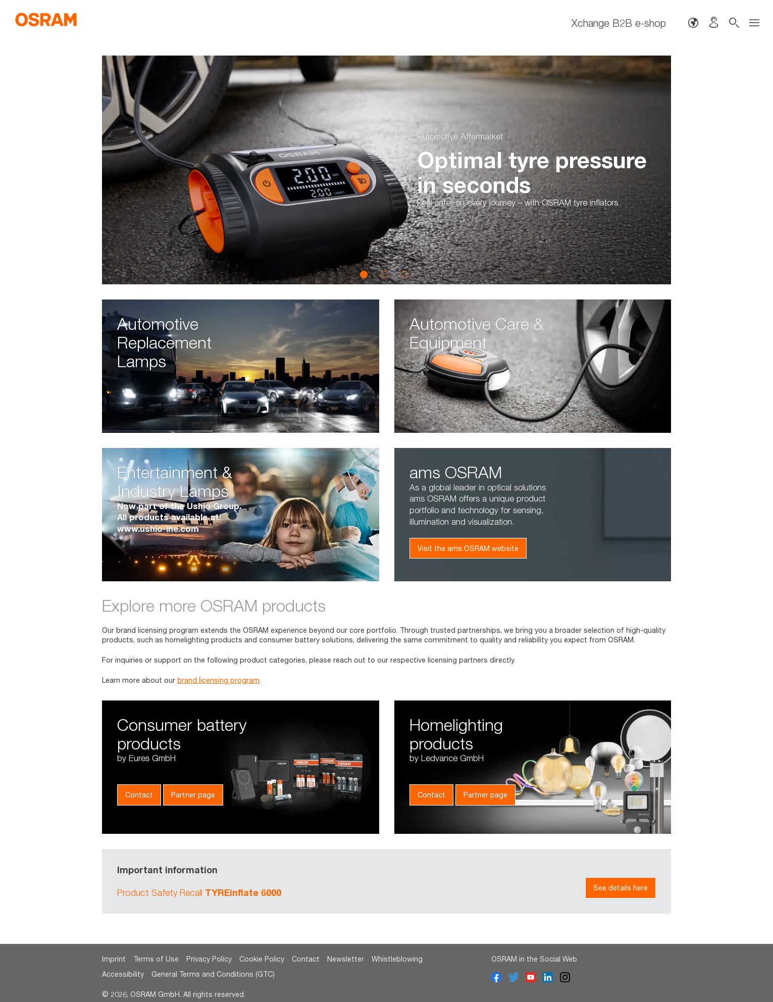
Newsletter (345, 959)
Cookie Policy (261, 959)
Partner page (193, 794)
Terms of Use (156, 959)
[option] (386, 170)
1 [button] (364, 274)
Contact (139, 794)
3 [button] (404, 274)
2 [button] (384, 274)
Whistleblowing (397, 959)
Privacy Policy (209, 959)
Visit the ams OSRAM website (468, 548)
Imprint (114, 959)
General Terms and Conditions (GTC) (213, 974)
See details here (620, 887)
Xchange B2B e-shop (619, 23)
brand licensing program (218, 680)
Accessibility (123, 974)
